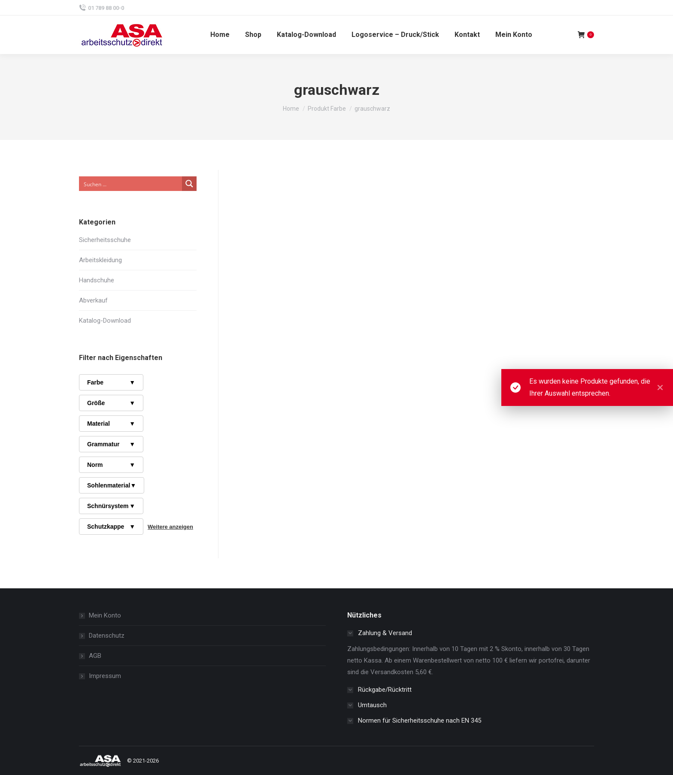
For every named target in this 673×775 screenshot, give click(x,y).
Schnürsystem (111, 506)
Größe (111, 403)
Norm (111, 464)
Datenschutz (106, 635)
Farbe (111, 382)
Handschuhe (96, 280)
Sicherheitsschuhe (105, 240)
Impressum (105, 676)
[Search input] (131, 183)
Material (111, 423)
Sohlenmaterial (111, 485)
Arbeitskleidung (100, 260)
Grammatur (111, 444)
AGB (95, 656)
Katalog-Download (105, 320)
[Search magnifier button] (189, 183)
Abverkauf (93, 300)
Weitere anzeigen (170, 527)
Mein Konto (105, 615)
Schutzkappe (111, 526)
